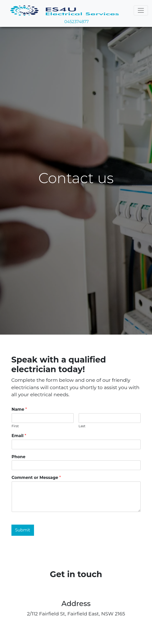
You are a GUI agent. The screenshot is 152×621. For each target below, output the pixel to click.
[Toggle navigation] (141, 10)
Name (19, 409)
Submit (22, 530)
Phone (19, 456)
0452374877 (76, 21)
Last (82, 426)
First (15, 426)
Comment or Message (36, 477)
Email (19, 435)
